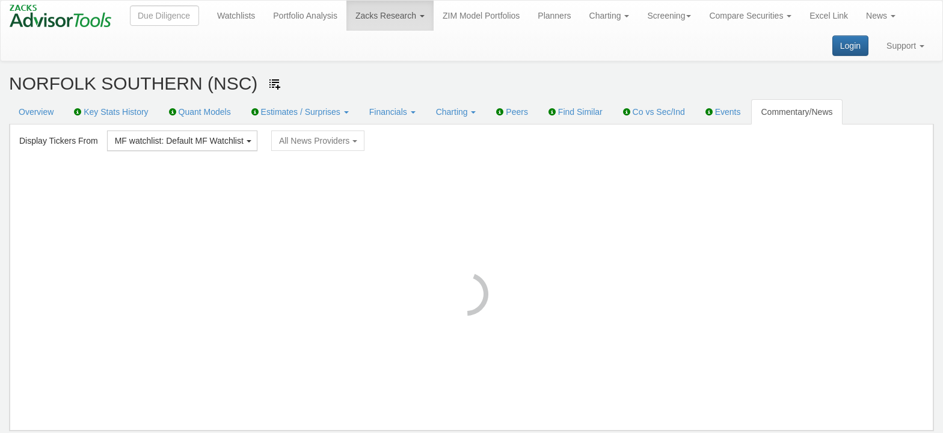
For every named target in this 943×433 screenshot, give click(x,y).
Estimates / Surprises (300, 112)
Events (723, 112)
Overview (36, 112)
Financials (392, 112)
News (880, 15)
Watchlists (236, 15)
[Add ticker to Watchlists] (275, 84)
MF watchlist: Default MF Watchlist (183, 141)
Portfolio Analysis (305, 15)
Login (850, 46)
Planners (554, 15)
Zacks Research (390, 15)
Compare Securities (750, 15)
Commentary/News (796, 112)
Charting (609, 15)
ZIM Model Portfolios (481, 15)
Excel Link (828, 15)
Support (905, 46)
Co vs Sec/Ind (654, 112)
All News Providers (318, 141)
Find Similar (575, 112)
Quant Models (200, 112)
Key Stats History (111, 112)
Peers (511, 112)
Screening (669, 15)
